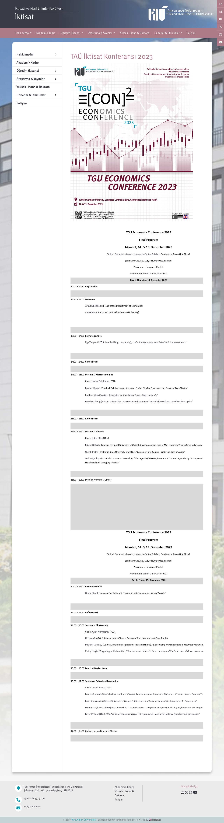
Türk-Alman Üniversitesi (83, 819)
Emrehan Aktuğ (92, 401)
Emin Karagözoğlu (94, 701)
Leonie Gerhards (93, 694)
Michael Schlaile (93, 644)
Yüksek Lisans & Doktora (134, 33)
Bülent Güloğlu (92, 445)
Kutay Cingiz (91, 651)
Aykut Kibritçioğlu (94, 305)
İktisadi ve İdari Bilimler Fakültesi (39, 8)
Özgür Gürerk (92, 593)
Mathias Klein (92, 395)
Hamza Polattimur (100, 381)
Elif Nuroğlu (91, 638)
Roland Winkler (92, 388)
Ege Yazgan (91, 342)
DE (220, 11)
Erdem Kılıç (97, 438)
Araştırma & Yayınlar (100, 33)
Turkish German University (120, 254)
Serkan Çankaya (93, 458)
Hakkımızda (22, 33)
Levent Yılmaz (98, 687)
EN (220, 4)
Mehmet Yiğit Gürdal (95, 707)
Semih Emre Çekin (152, 273)
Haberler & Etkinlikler (167, 33)
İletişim (191, 33)
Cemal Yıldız (91, 312)
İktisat (24, 16)
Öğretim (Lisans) (70, 33)
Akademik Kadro (45, 33)
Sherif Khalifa (91, 452)
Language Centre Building (147, 254)
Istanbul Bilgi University (117, 342)
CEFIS (101, 342)
